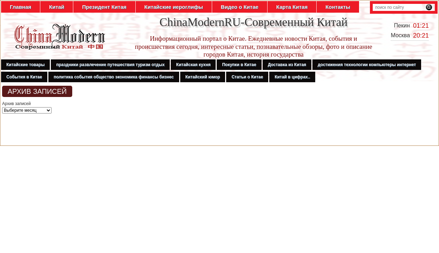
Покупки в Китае (239, 64)
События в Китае (24, 76)
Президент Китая (104, 7)
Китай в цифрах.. (292, 76)
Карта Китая (292, 7)
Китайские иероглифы (173, 7)
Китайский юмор (202, 76)
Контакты (337, 7)
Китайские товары (25, 64)
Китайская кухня (193, 64)
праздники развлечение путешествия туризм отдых (110, 64)
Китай (56, 7)
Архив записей (16, 103)
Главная (20, 7)
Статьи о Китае (247, 76)
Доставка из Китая (287, 64)
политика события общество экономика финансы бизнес (114, 76)
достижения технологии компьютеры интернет (367, 64)
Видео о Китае (239, 7)
